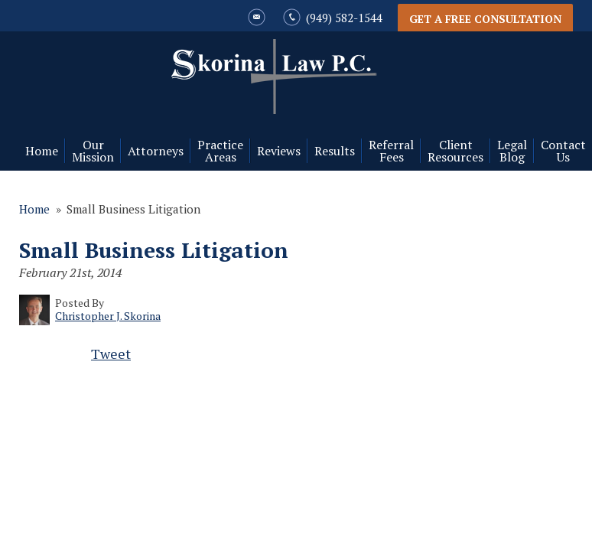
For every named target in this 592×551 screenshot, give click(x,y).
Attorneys (156, 151)
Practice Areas (220, 151)
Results (334, 151)
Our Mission (93, 151)
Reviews (279, 151)
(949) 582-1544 (344, 17)
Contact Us (563, 151)
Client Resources (455, 151)
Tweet (111, 353)
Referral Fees (391, 151)
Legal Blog (512, 151)
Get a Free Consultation (485, 18)
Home (41, 151)
